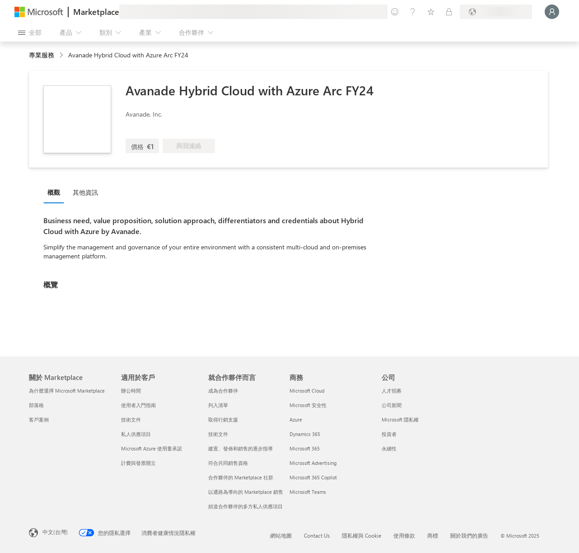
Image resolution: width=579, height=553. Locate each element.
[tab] (56, 192)
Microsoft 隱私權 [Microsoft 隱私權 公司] (400, 419)
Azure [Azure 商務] (296, 419)
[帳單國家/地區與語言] (496, 12)
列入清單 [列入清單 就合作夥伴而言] (218, 405)
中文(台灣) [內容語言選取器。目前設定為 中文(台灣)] (55, 531)
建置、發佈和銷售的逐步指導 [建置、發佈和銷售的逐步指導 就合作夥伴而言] (240, 448)
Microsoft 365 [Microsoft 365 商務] (305, 448)
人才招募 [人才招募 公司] (392, 390)
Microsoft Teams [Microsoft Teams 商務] (308, 491)
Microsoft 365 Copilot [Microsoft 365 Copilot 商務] (313, 477)
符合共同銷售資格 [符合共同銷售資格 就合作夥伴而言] (228, 462)
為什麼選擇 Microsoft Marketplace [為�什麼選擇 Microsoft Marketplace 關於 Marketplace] (67, 390)
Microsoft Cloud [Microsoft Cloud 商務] (307, 390)
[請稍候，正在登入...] (552, 12)
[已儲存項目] (431, 11)
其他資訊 (85, 192)
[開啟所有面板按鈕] (29, 32)
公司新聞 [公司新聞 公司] (392, 405)
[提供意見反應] (395, 11)
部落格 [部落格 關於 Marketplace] (36, 405)
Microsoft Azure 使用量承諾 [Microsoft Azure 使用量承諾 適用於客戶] (151, 448)
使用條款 (404, 535)
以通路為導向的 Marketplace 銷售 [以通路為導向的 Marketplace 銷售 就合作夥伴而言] (245, 491)
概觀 (53, 192)
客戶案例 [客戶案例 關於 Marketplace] (39, 419)
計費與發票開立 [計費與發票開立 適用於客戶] (138, 462)
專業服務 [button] (41, 55)
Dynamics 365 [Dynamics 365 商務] (305, 434)
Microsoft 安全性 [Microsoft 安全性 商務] (308, 405)
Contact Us (317, 535)
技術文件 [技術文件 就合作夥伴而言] (218, 434)
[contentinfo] (62, 55)
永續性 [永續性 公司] (389, 448)
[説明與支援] (413, 11)
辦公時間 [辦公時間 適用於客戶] (131, 390)
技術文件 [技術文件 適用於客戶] (131, 419)
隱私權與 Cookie (361, 535)
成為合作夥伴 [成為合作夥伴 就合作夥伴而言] (223, 390)
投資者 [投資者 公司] (389, 434)
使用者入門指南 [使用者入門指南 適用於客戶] (138, 405)
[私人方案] (449, 11)
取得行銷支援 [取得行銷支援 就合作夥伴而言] (223, 419)
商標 (432, 535)
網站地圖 (281, 535)
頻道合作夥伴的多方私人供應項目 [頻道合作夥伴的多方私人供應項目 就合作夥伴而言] (245, 506)
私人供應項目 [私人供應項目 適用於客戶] (136, 434)
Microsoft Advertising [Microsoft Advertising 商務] (313, 462)
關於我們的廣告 (469, 535)
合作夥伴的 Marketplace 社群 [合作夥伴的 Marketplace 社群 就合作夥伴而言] (240, 477)
